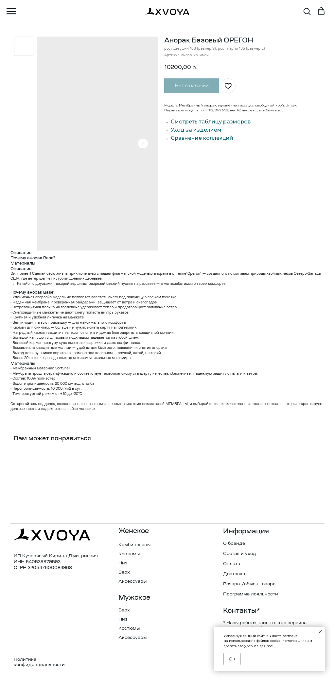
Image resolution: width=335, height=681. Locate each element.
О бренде (234, 544)
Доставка (234, 574)
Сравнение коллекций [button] (202, 138)
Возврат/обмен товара (249, 584)
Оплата (231, 564)
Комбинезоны (134, 545)
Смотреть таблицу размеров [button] (211, 122)
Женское (133, 531)
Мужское (134, 598)
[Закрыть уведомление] (320, 631)
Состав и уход (239, 554)
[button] (307, 11)
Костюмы (129, 554)
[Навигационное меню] (11, 11)
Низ (123, 563)
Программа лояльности (250, 594)
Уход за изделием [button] (196, 130)
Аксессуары (132, 581)
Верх (124, 572)
